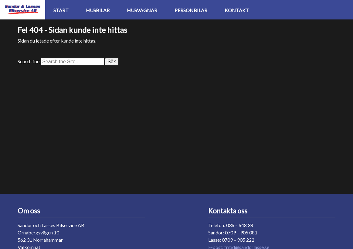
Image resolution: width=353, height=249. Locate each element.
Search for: (29, 61)
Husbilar (98, 10)
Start (61, 10)
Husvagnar (142, 10)
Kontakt (237, 10)
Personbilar (191, 10)
